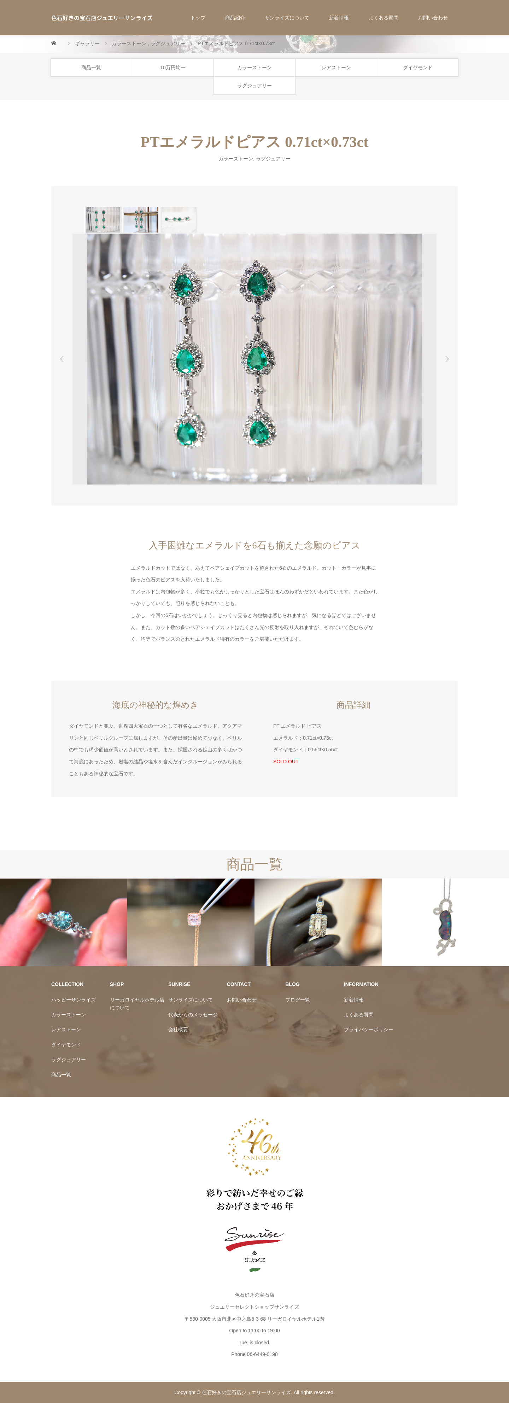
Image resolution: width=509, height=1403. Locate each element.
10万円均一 (173, 67)
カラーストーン (254, 67)
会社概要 (178, 1029)
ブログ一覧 (297, 1000)
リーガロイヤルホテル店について (137, 1003)
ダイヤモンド (418, 67)
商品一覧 (91, 67)
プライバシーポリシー (368, 1029)
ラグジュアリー (254, 85)
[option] (103, 220)
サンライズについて (287, 17)
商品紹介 (235, 17)
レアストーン (336, 67)
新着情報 (339, 17)
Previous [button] (61, 359)
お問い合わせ (433, 17)
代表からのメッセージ (193, 1014)
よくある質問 (383, 17)
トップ (198, 17)
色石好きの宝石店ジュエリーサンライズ (102, 17)
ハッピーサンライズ (73, 1000)
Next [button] (447, 359)
